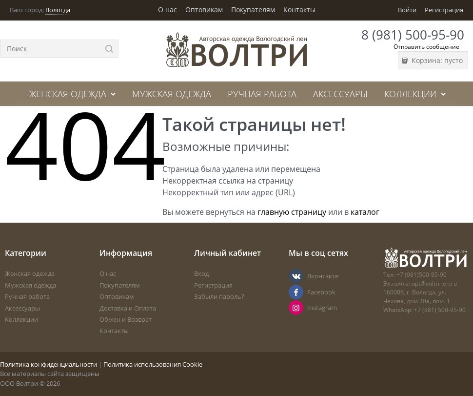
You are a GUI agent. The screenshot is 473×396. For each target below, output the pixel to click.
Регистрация (444, 9)
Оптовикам (204, 9)
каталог (365, 212)
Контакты (299, 9)
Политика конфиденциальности (48, 364)
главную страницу (291, 212)
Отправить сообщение (426, 46)
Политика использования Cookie (152, 364)
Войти (407, 9)
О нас (167, 9)
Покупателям (253, 9)
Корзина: (436, 60)
